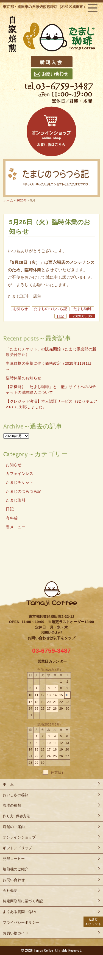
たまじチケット (19, 482)
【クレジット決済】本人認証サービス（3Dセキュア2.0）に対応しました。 (51, 404)
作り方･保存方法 (16, 816)
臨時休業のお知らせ (23, 378)
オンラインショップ (19, 837)
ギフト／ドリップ (17, 848)
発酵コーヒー (14, 859)
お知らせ (20, 309)
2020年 (21, 200)
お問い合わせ (14, 880)
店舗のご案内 (14, 827)
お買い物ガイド (15, 933)
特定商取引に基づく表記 (23, 901)
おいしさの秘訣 (15, 795)
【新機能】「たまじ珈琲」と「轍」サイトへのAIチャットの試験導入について (51, 389)
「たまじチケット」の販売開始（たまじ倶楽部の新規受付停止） (51, 352)
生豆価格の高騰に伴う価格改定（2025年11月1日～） (48, 366)
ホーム (8, 200)
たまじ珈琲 (82, 309)
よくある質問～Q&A (19, 912)
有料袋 (12, 518)
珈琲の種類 (12, 805)
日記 (60, 316)
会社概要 (10, 890)
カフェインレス (19, 474)
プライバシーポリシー (21, 922)
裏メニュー (16, 527)
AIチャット (93, 921)
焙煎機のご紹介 (15, 869)
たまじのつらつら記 (50, 309)
